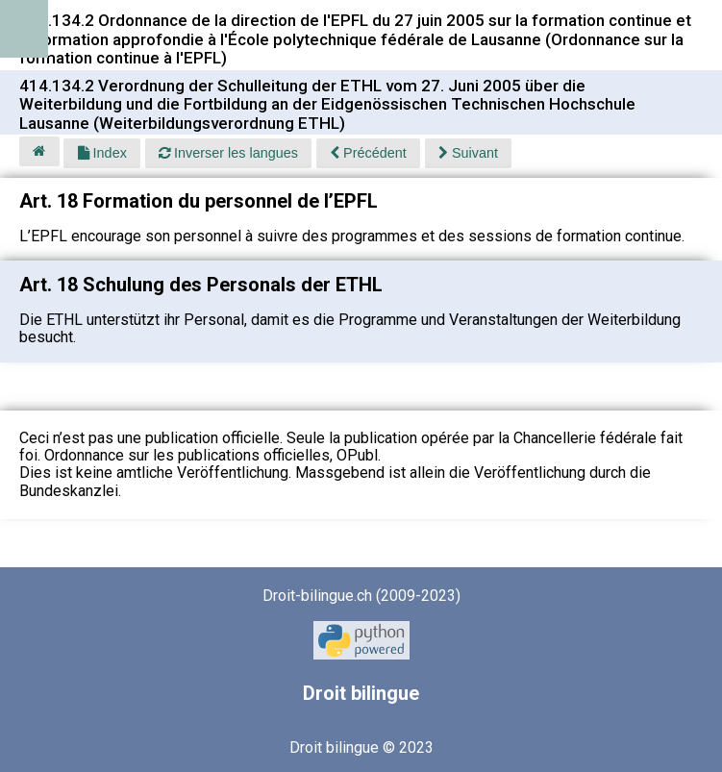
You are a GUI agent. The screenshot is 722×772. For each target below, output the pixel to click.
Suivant (468, 153)
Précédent (368, 153)
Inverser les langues (228, 153)
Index (102, 153)
